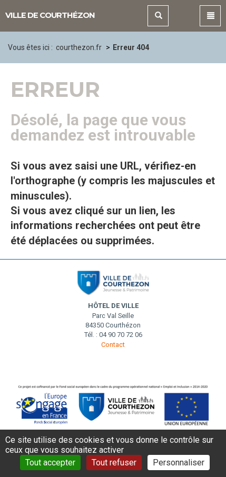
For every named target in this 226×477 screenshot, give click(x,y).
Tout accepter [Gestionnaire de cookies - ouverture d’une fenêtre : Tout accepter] (50, 463)
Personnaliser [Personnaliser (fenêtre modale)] (178, 463)
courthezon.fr (79, 47)
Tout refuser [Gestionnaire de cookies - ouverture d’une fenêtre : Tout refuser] (114, 463)
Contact (113, 345)
